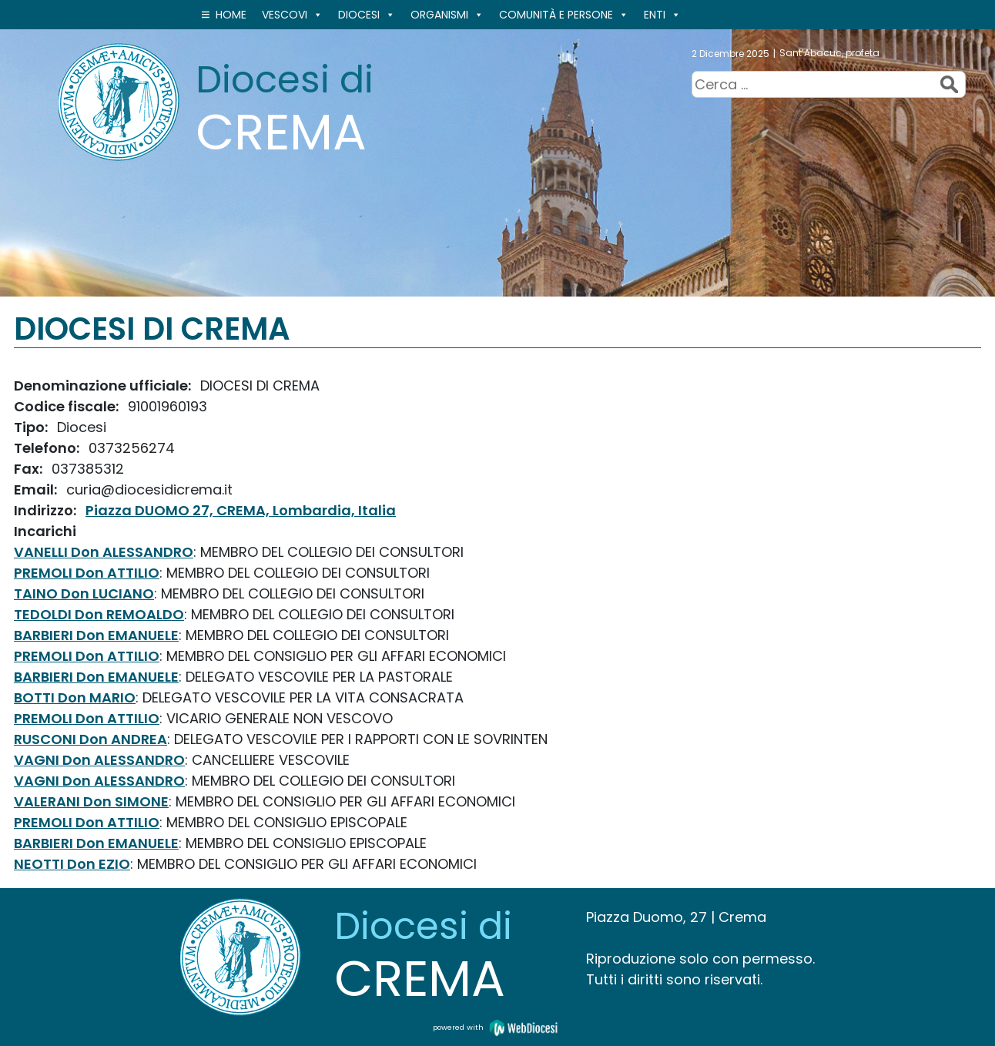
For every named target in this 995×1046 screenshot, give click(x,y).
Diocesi (366, 14)
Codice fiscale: (68, 406)
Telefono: (48, 448)
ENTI (662, 14)
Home (231, 14)
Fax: (29, 468)
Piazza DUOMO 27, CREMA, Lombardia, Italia (240, 510)
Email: (37, 489)
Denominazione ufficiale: (104, 385)
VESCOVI (292, 14)
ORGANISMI (447, 14)
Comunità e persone (563, 14)
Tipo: (32, 427)
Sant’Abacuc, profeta (829, 52)
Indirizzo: (46, 510)
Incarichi (45, 531)
